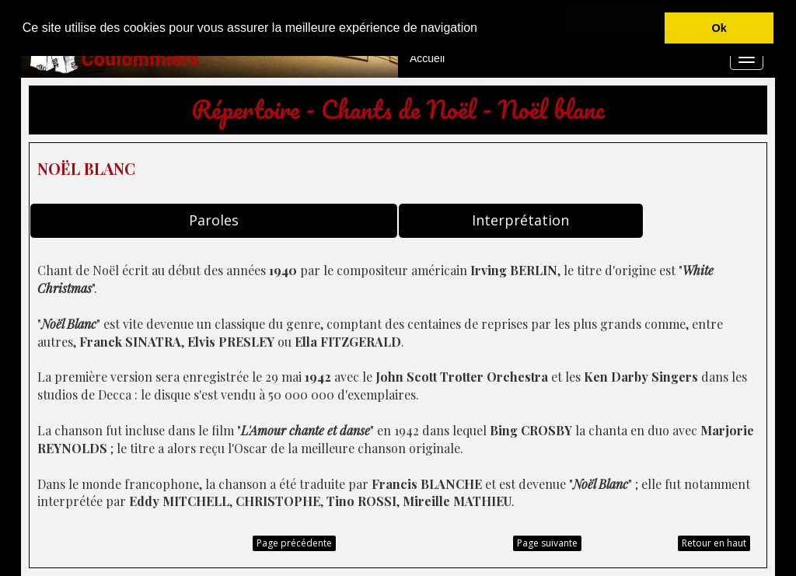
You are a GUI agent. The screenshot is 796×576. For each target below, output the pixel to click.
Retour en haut (714, 543)
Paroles (214, 220)
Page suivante (547, 543)
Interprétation (520, 220)
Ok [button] (719, 28)
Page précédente (294, 543)
